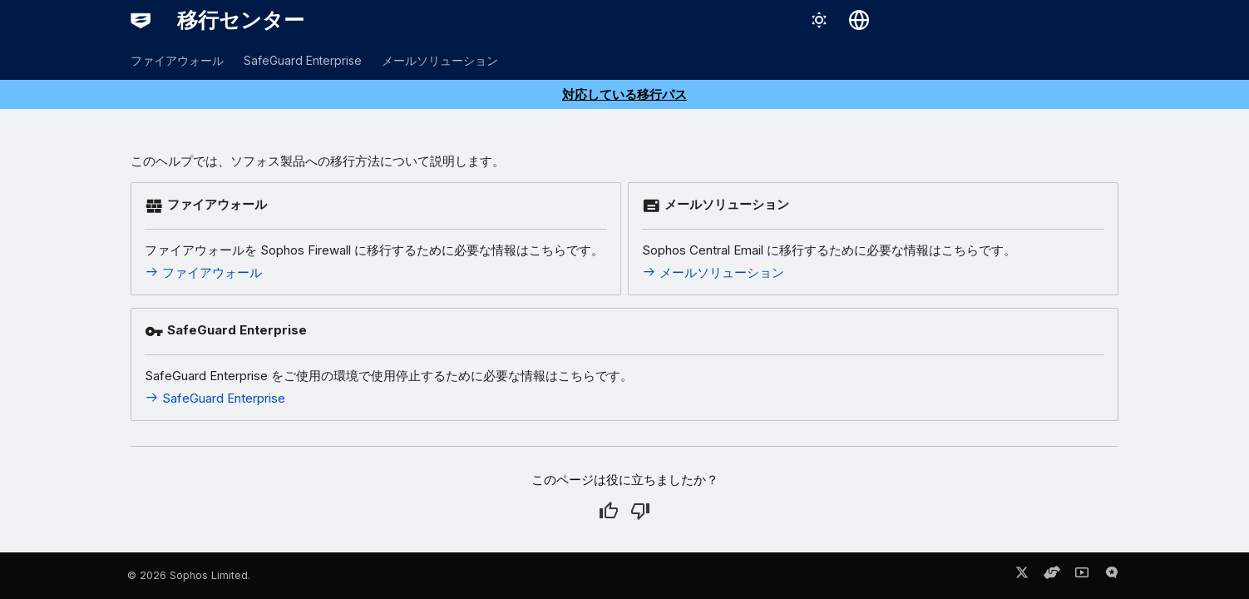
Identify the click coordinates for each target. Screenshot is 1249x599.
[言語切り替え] (859, 20)
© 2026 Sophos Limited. (188, 575)
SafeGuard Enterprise (303, 60)
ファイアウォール (177, 60)
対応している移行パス (624, 94)
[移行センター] (140, 20)
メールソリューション (440, 60)
